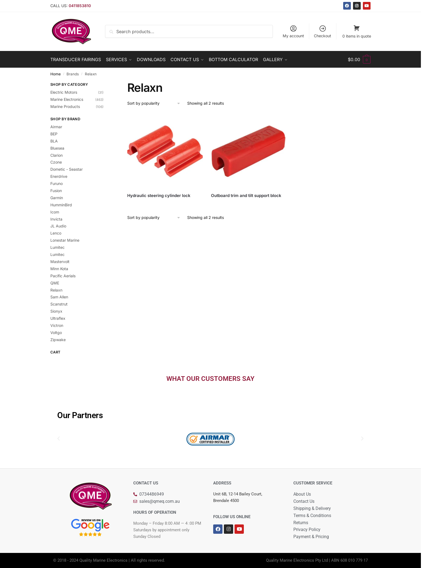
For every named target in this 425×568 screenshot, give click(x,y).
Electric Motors (63, 92)
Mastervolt (60, 261)
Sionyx (56, 311)
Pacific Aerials (63, 275)
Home (55, 74)
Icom (54, 212)
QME (54, 283)
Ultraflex (57, 318)
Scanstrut (59, 304)
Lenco (55, 233)
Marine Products (65, 106)
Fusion (56, 190)
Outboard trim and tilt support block (246, 195)
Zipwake (58, 339)
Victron (56, 325)
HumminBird (61, 204)
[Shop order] (154, 103)
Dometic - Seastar (66, 169)
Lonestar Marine (64, 240)
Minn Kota (59, 268)
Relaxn (56, 290)
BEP (53, 134)
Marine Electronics (66, 99)
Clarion (56, 155)
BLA (54, 141)
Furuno (56, 183)
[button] (58, 438)
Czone (56, 162)
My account (293, 31)
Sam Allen (59, 297)
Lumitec (57, 247)
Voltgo (56, 332)
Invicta (56, 219)
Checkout (322, 31)
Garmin (56, 197)
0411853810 (80, 5)
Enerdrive (58, 176)
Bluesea (57, 148)
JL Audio (58, 226)
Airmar (56, 126)
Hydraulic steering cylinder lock (158, 195)
